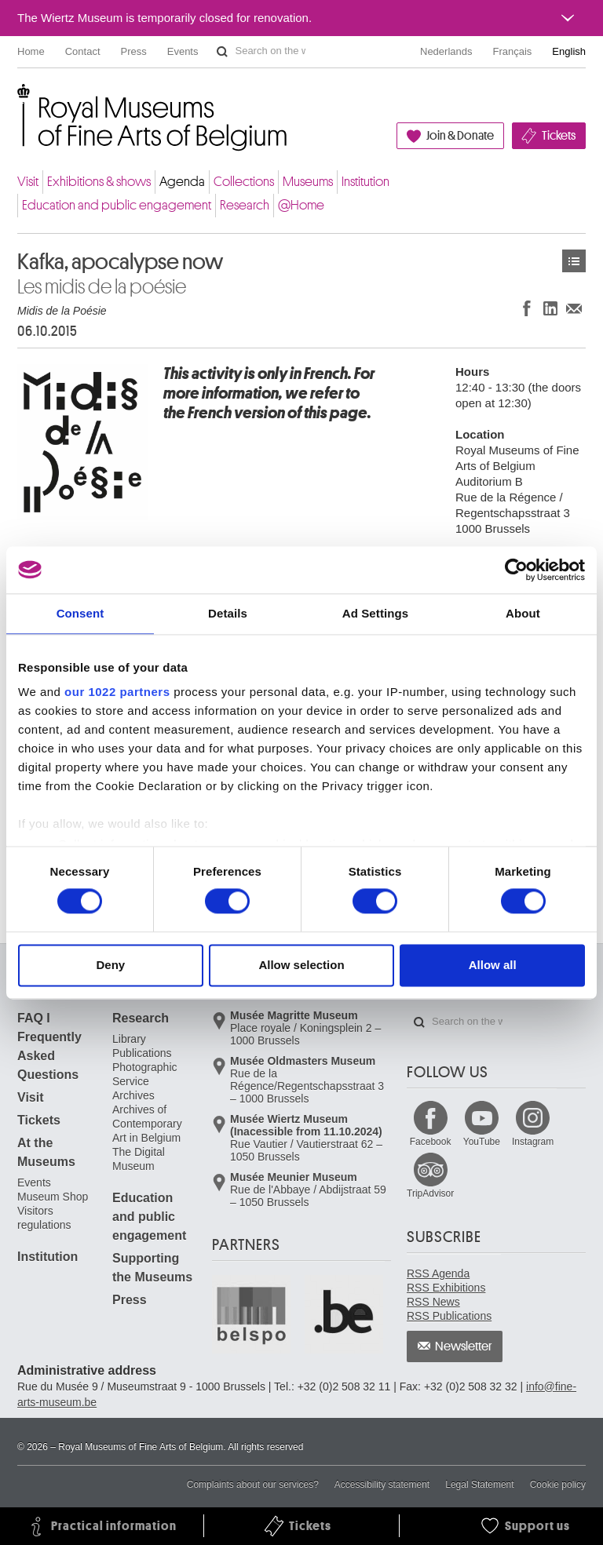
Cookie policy (558, 1484)
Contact (82, 51)
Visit (27, 181)
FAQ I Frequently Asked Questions (49, 1046)
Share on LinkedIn (550, 308)
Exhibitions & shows (99, 181)
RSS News (433, 1301)
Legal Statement (479, 1484)
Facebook (430, 1141)
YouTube (481, 1141)
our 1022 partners (117, 691)
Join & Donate (460, 135)
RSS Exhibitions (446, 1287)
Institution (365, 181)
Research (244, 205)
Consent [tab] (80, 613)
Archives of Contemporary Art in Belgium (147, 1123)
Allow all (493, 964)
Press (134, 51)
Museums (308, 181)
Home (31, 51)
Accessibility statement (381, 1484)
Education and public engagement (116, 205)
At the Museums (46, 1152)
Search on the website (222, 51)
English (569, 51)
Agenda (182, 181)
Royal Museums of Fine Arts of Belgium (16, 101)
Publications (142, 1053)
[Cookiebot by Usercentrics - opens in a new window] (516, 569)
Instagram (533, 1141)
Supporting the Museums (152, 1268)
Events (183, 51)
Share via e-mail (574, 308)
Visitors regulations (44, 1217)
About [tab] (523, 613)
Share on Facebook (527, 308)
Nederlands (446, 51)
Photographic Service (144, 1074)
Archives (133, 1095)
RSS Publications (449, 1316)
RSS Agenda (438, 1273)
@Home (301, 205)
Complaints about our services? (253, 1484)
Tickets (559, 135)
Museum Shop (52, 1196)
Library (129, 1039)
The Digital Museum (138, 1159)
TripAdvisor (430, 1193)
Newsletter (463, 1346)
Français (512, 51)
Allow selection (301, 964)
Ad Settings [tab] (375, 613)
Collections (244, 181)
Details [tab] (227, 613)
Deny (110, 964)
